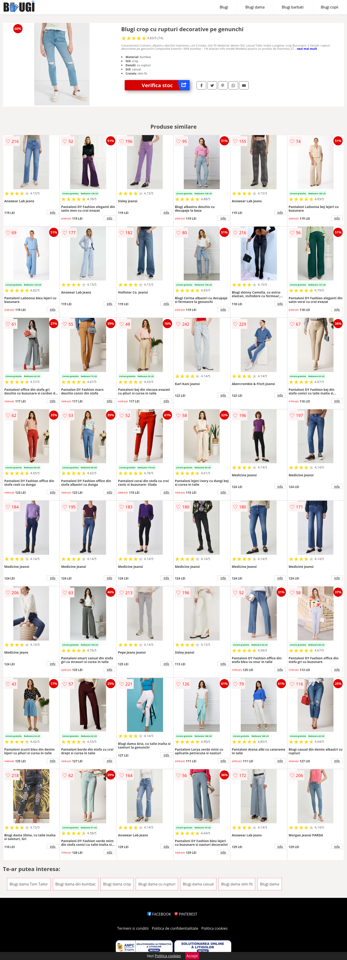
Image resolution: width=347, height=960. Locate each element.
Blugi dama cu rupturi (156, 884)
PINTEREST (185, 914)
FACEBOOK (159, 914)
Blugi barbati (293, 7)
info (52, 212)
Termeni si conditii (133, 928)
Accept (192, 955)
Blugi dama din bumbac (75, 884)
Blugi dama (255, 7)
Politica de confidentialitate (175, 928)
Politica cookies (214, 928)
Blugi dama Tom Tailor (29, 884)
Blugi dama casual (198, 884)
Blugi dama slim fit (237, 884)
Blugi (224, 7)
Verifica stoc (166, 85)
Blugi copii (329, 7)
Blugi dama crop (117, 884)
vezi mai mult (307, 49)
